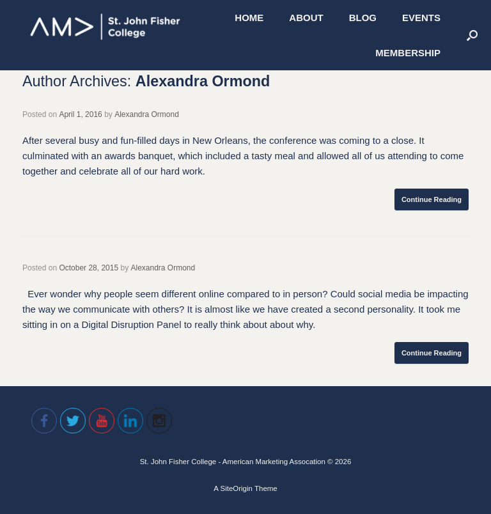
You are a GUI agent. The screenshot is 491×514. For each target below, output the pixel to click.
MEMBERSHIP (407, 52)
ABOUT (306, 17)
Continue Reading (431, 199)
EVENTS (421, 17)
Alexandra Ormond (203, 81)
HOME (249, 17)
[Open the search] (472, 35)
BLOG (363, 17)
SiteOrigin (236, 488)
